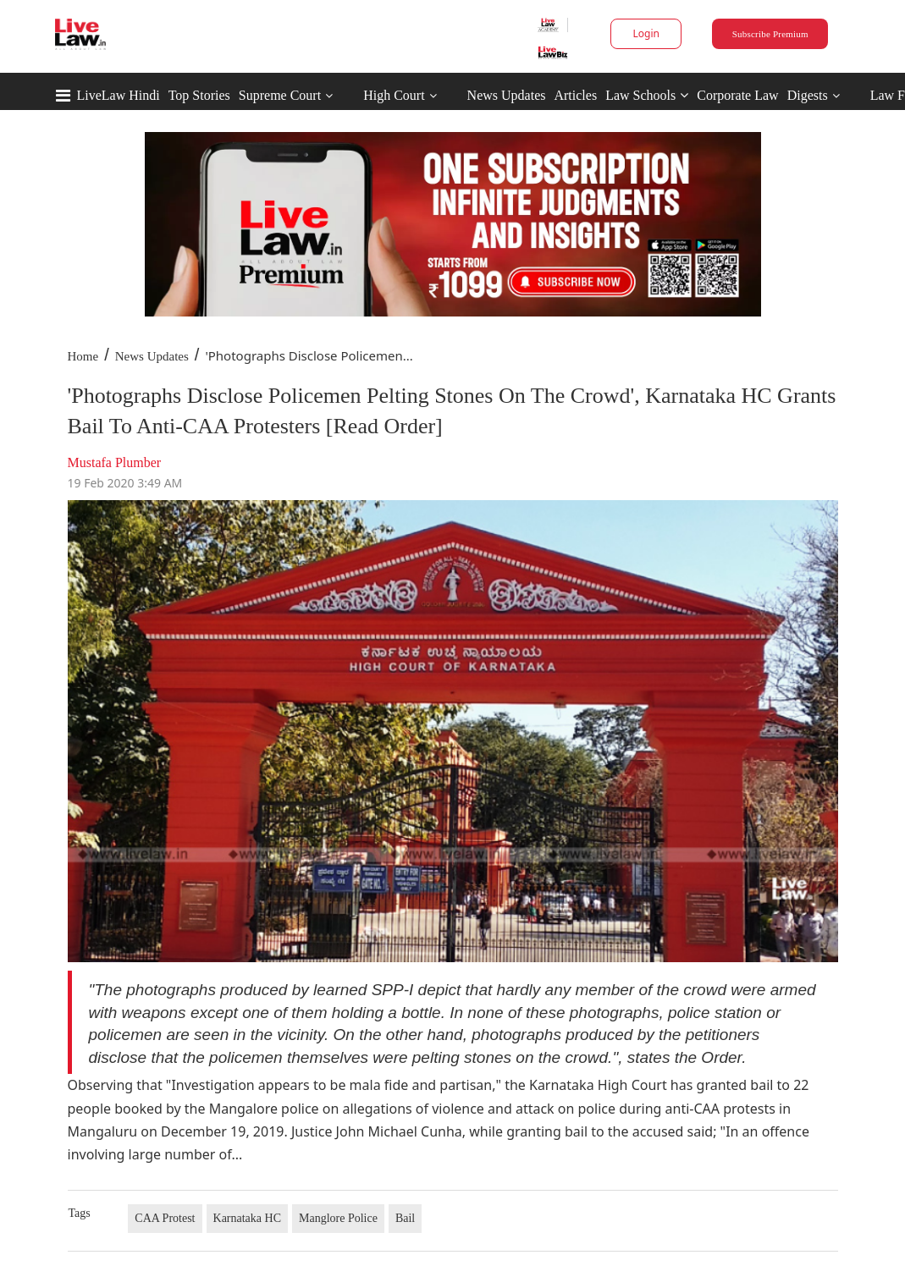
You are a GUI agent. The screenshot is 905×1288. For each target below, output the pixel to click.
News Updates (506, 95)
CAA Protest (165, 1218)
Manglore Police (338, 1218)
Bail (405, 1218)
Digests (807, 95)
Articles (575, 95)
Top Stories (199, 95)
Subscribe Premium (770, 34)
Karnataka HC (247, 1218)
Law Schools (646, 95)
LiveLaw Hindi (118, 95)
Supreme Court (280, 95)
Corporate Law (737, 95)
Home (83, 356)
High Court (393, 95)
